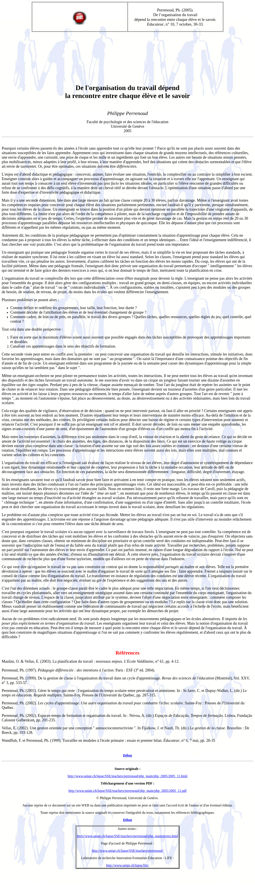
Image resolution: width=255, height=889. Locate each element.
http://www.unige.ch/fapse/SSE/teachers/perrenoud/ (127, 850)
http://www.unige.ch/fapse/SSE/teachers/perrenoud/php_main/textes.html (127, 836)
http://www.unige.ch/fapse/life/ (127, 865)
